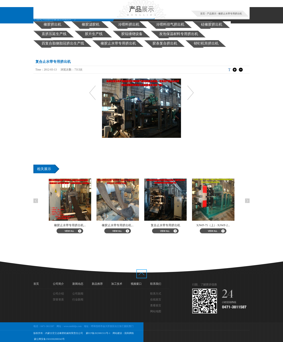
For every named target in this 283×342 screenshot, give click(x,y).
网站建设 (117, 333)
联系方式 (155, 293)
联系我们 (155, 283)
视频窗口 (136, 283)
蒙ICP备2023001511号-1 (97, 333)
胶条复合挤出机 (165, 43)
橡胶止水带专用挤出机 (230, 13)
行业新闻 (77, 299)
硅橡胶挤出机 (211, 24)
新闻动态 (77, 283)
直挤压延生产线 (54, 34)
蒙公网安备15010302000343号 (49, 339)
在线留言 (155, 299)
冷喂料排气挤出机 (170, 24)
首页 (202, 13)
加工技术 (116, 283)
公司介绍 (58, 293)
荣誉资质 (58, 299)
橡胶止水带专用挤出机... (75, 225)
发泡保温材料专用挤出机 (178, 34)
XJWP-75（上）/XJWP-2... (218, 225)
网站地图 (155, 311)
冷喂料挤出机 (128, 24)
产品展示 (211, 13)
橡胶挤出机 (52, 24)
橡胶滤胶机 (90, 24)
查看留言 (155, 305)
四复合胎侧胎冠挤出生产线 (63, 43)
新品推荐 (97, 283)
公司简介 (58, 283)
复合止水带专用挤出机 (170, 225)
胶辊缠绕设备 (131, 34)
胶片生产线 (94, 34)
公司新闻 (77, 293)
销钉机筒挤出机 (206, 43)
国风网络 (129, 333)
